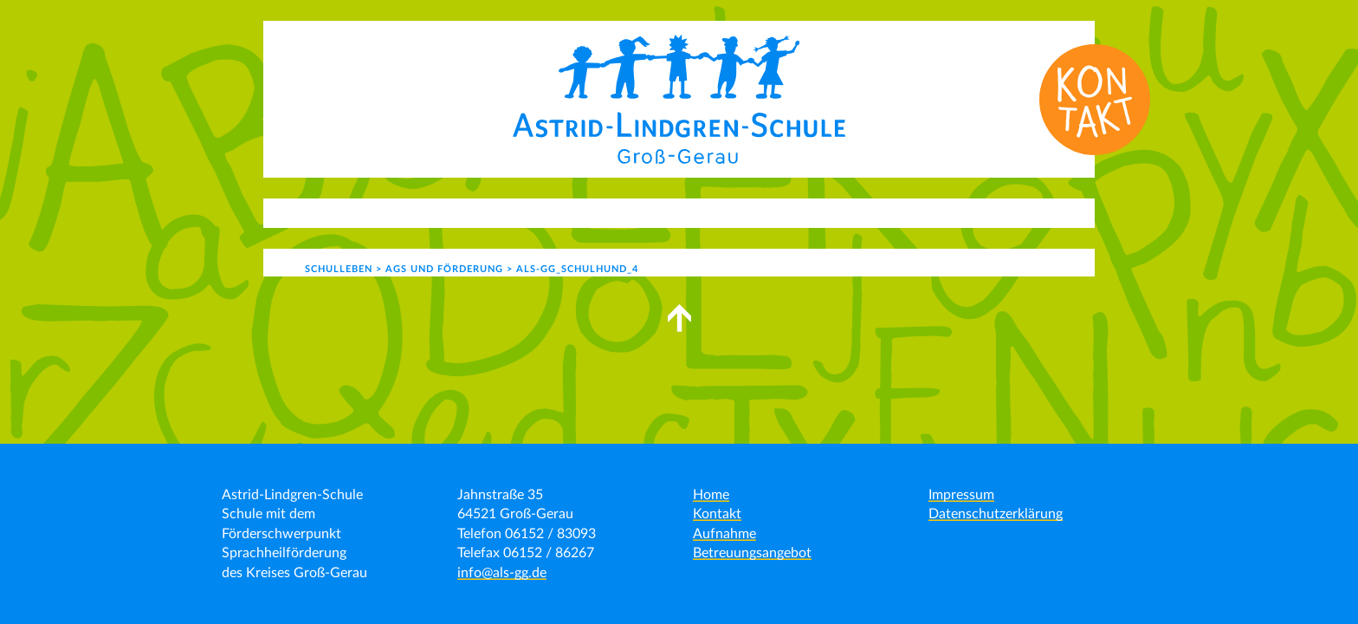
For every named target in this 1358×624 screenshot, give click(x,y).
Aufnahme (724, 534)
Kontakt (874, 212)
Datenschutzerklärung (995, 514)
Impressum (961, 495)
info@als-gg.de (501, 573)
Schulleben (622, 212)
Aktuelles (367, 212)
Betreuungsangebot (752, 553)
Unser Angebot (492, 212)
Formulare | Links (986, 212)
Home (711, 495)
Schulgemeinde (752, 212)
